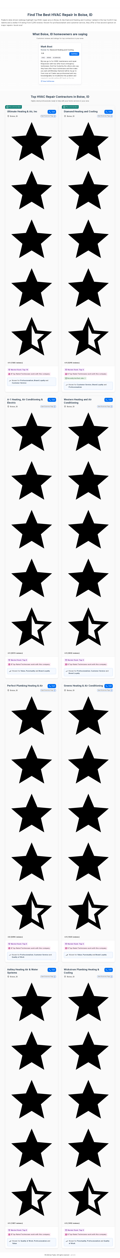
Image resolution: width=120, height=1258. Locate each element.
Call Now (74, 54)
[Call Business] (52, 112)
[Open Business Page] (48, 116)
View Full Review (47, 81)
